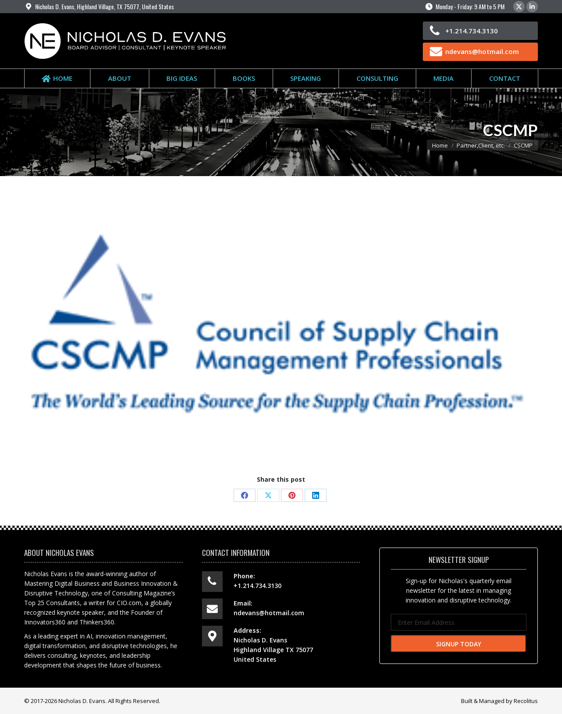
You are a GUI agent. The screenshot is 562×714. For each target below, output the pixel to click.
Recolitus (526, 701)
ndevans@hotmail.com (482, 51)
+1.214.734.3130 (471, 30)
